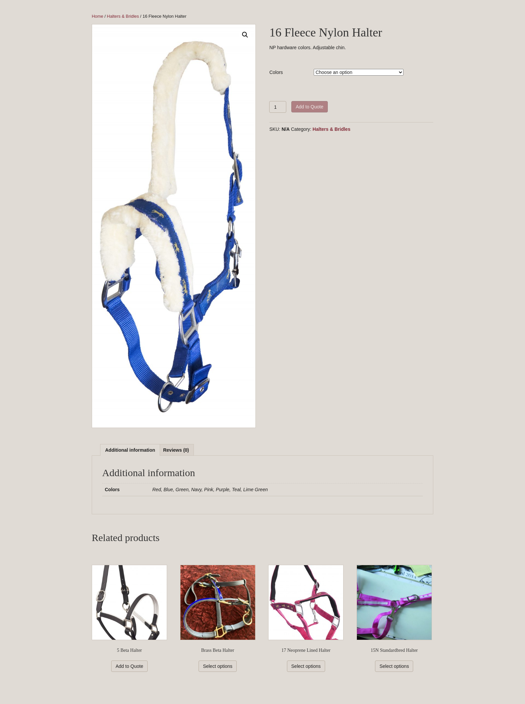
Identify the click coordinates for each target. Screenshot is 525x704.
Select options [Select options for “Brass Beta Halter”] (217, 666)
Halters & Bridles (123, 16)
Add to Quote (309, 106)
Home (97, 16)
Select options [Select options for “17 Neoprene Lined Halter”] (306, 666)
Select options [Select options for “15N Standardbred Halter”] (394, 666)
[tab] (130, 450)
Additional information (130, 450)
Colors (276, 72)
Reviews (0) (176, 450)
